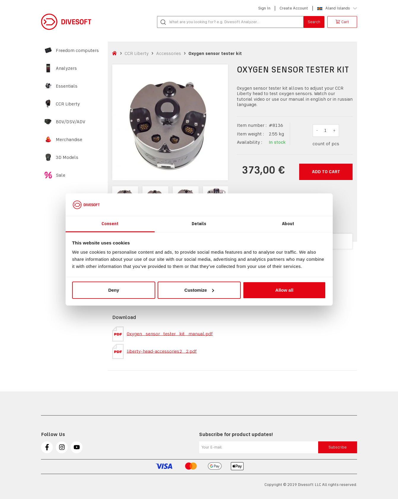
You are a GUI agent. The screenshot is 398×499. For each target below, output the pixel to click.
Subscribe (338, 447)
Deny (113, 290)
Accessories (168, 53)
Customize (199, 290)
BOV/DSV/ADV (70, 121)
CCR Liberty (68, 104)
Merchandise (69, 139)
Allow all (284, 290)
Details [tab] (199, 223)
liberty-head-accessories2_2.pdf (154, 351)
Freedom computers (77, 50)
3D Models (67, 157)
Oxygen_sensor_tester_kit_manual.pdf (162, 334)
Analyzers (66, 68)
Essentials (66, 86)
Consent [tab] (110, 223)
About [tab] (288, 223)
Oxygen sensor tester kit (215, 53)
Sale (60, 175)
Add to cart (326, 171)
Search (314, 22)
